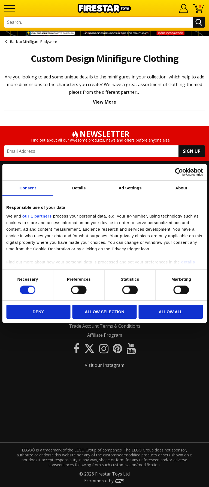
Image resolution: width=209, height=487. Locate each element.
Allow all (171, 311)
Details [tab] (79, 188)
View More (104, 102)
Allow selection (104, 311)
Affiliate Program (104, 335)
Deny (38, 311)
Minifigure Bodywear (40, 41)
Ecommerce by (104, 481)
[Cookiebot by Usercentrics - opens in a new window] (179, 172)
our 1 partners (37, 215)
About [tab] (181, 188)
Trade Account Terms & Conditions (104, 326)
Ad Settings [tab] (130, 188)
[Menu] (9, 8)
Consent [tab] (28, 188)
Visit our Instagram (104, 365)
